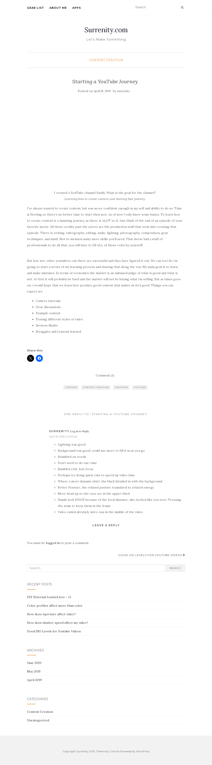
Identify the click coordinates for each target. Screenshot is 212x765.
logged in (53, 543)
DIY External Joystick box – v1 (49, 597)
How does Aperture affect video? (51, 614)
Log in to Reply (79, 431)
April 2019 (34, 680)
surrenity (123, 91)
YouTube (140, 387)
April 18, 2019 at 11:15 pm (63, 436)
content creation (96, 387)
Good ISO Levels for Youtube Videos (151, 555)
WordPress (142, 751)
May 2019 (33, 671)
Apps (76, 7)
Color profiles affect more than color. (55, 606)
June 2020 (34, 663)
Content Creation (106, 60)
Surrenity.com (106, 30)
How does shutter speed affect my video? (57, 623)
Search (175, 568)
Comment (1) (105, 375)
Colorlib (115, 751)
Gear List (35, 7)
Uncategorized (38, 720)
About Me (58, 7)
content (71, 387)
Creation (121, 387)
